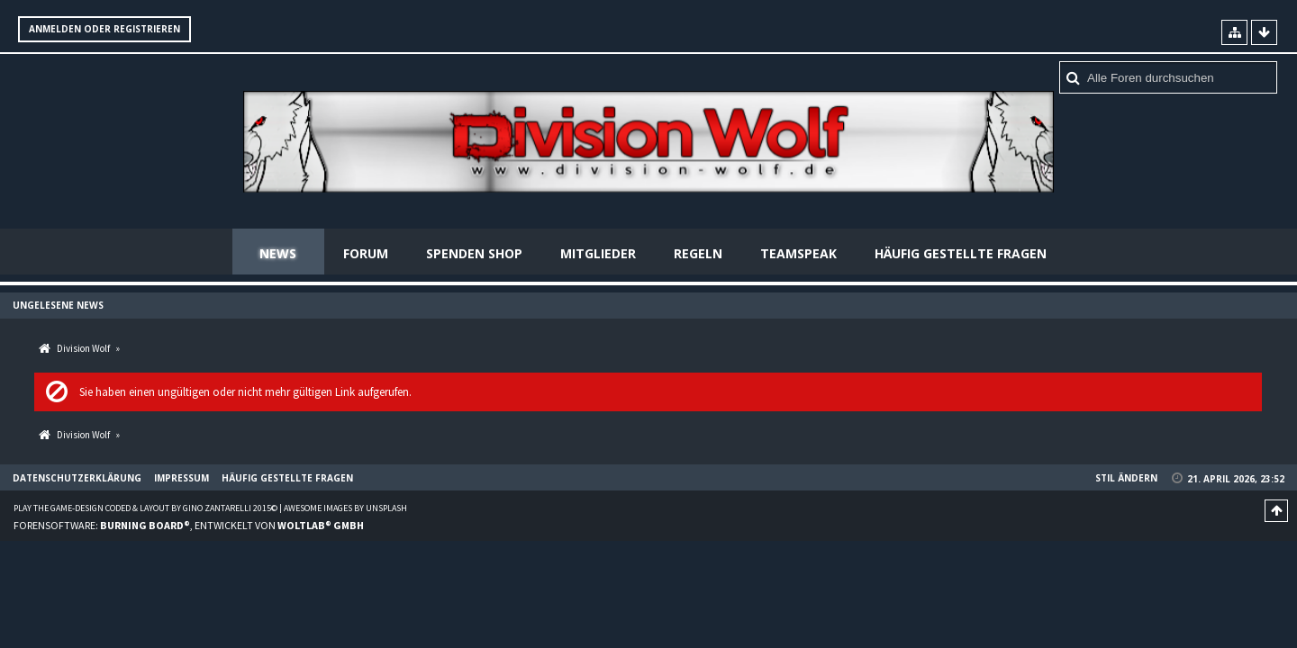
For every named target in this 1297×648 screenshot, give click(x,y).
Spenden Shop (474, 253)
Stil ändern (1126, 478)
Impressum (181, 478)
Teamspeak (798, 253)
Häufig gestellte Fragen (961, 253)
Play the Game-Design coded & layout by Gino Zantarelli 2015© (145, 508)
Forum (365, 253)
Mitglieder (598, 253)
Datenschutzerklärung (77, 478)
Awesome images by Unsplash (345, 508)
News (277, 253)
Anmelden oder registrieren (104, 28)
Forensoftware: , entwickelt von (189, 525)
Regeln (698, 253)
